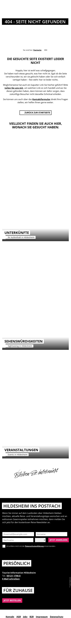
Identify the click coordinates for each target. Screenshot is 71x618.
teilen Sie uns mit (14, 88)
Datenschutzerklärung (34, 546)
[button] (36, 112)
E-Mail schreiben (11, 578)
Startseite (37, 50)
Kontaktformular (41, 99)
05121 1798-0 (14, 575)
